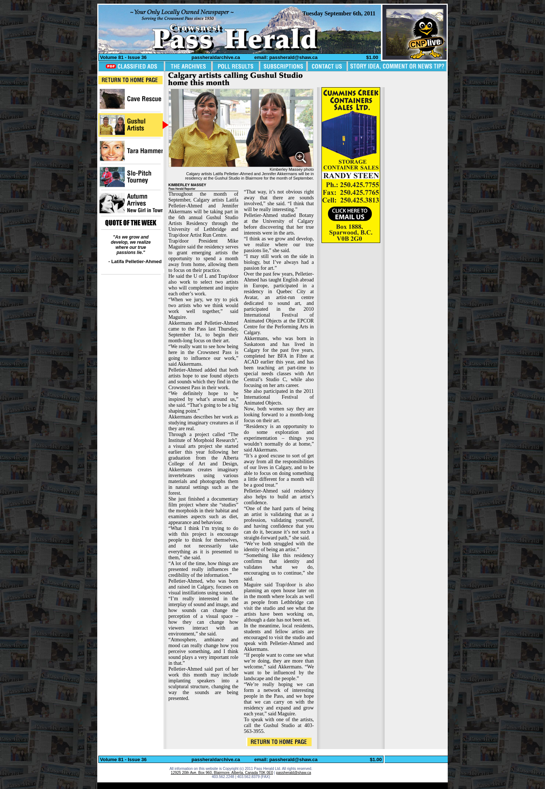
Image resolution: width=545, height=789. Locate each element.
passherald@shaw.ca (293, 773)
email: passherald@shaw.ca (286, 57)
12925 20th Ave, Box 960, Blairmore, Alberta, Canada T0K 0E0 (222, 773)
